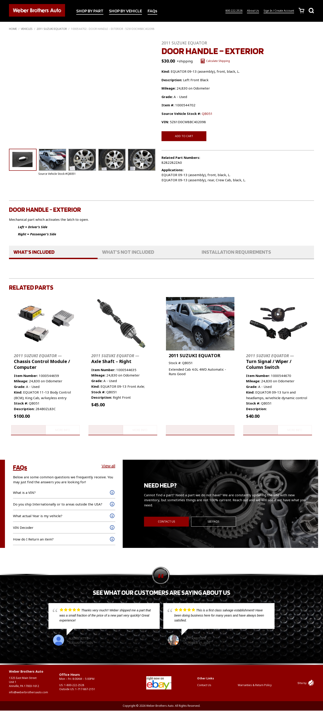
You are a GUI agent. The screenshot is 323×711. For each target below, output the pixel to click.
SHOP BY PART (89, 11)
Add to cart (184, 136)
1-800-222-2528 (74, 685)
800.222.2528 (233, 11)
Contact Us (166, 522)
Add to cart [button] (28, 430)
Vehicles (27, 29)
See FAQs (214, 522)
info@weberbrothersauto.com (28, 693)
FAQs (152, 11)
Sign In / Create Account (279, 11)
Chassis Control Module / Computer (42, 361)
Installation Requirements (236, 252)
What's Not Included (128, 252)
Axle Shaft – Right (115, 358)
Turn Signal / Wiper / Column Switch (270, 361)
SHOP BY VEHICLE (125, 11)
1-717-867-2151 (85, 689)
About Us (253, 11)
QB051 (207, 113)
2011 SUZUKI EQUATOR (52, 29)
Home (13, 29)
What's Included (34, 252)
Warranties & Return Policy (255, 685)
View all (108, 466)
